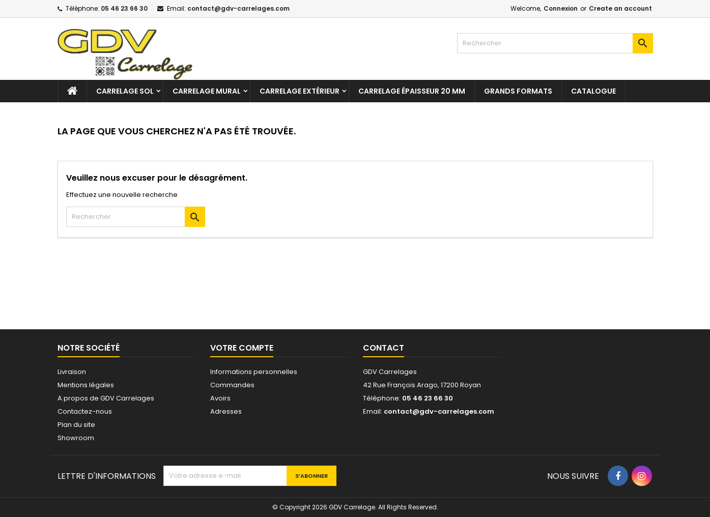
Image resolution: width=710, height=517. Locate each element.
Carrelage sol (125, 91)
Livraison (72, 372)
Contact (383, 348)
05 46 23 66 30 (124, 8)
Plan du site (76, 424)
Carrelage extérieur (299, 91)
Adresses (226, 411)
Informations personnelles (253, 372)
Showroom (76, 438)
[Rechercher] (555, 43)
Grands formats (518, 91)
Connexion (561, 8)
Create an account (620, 8)
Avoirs (220, 398)
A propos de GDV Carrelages (106, 398)
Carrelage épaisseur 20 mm (411, 91)
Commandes (232, 385)
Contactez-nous (85, 411)
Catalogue (593, 91)
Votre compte (241, 348)
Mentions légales (86, 385)
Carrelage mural (207, 91)
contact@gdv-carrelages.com (238, 8)
